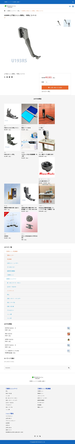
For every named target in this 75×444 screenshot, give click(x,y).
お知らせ (8, 425)
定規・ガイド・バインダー (14, 298)
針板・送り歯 (10, 306)
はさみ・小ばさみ (11, 286)
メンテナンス (10, 290)
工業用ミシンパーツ (11, 279)
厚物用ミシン (40, 393)
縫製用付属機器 (11, 271)
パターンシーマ (41, 395)
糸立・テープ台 (11, 302)
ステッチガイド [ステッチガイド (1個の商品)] (7, 361)
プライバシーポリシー (10, 420)
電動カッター (10, 255)
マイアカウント (9, 416)
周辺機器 (9, 259)
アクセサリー (10, 310)
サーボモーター (11, 267)
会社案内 (8, 423)
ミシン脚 (9, 314)
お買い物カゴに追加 (56, 87)
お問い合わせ (9, 427)
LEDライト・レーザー (12, 263)
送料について (9, 429)
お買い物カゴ (9, 418)
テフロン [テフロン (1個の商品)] (12, 361)
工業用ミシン (10, 275)
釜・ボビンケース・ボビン (14, 282)
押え (49, 91)
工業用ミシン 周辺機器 (12, 251)
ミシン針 (9, 318)
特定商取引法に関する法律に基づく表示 (14, 432)
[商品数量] (48, 82)
